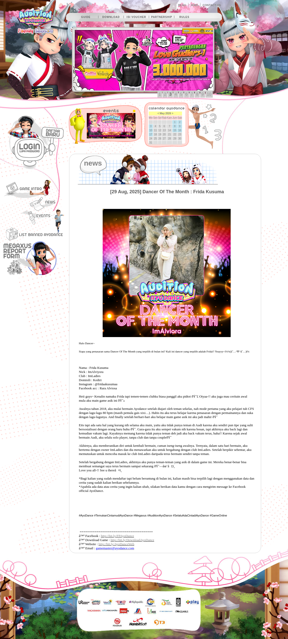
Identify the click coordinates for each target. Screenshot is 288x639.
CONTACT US (211, 5)
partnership (161, 17)
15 (174, 130)
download (111, 17)
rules (184, 17)
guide (86, 17)
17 (151, 134)
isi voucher (136, 17)
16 (179, 130)
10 (209, 94)
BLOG (182, 5)
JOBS (194, 5)
